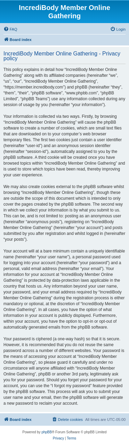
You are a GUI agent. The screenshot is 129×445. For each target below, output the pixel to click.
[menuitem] (10, 29)
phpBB (47, 432)
